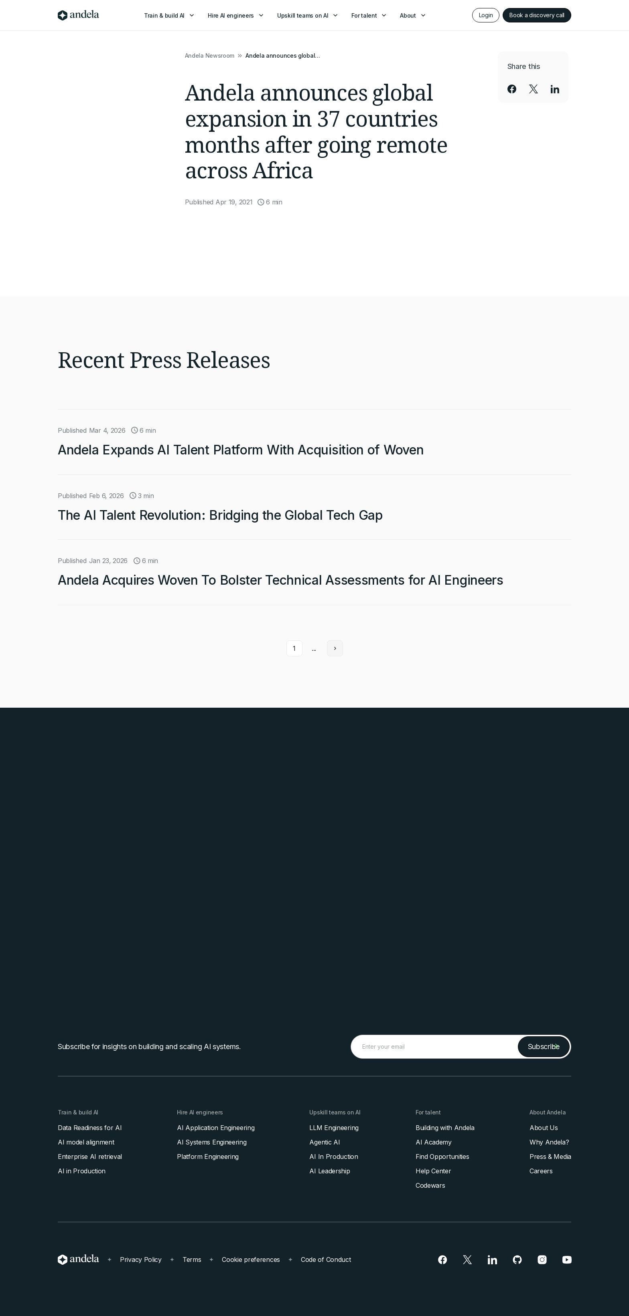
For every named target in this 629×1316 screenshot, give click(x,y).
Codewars (430, 1185)
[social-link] (511, 89)
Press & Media (550, 1157)
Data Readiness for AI (90, 1128)
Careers (541, 1171)
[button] (170, 15)
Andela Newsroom (210, 55)
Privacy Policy (141, 1259)
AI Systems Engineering (211, 1142)
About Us (544, 1128)
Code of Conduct (326, 1259)
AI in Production (82, 1171)
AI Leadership (329, 1171)
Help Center (433, 1171)
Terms (192, 1259)
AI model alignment (86, 1142)
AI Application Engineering (215, 1128)
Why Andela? (549, 1142)
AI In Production (333, 1157)
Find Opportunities (442, 1157)
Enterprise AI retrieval (90, 1157)
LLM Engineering (334, 1128)
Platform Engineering (208, 1157)
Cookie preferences (251, 1259)
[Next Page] (335, 647)
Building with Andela (445, 1128)
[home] (78, 15)
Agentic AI (324, 1142)
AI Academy (434, 1142)
